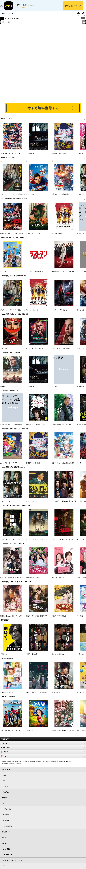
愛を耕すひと (4, 389)
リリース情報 (43, 750)
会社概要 (4, 764)
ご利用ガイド (6, 834)
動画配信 (4, 800)
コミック (15, 20)
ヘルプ (4, 840)
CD (9, 20)
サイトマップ (19, 766)
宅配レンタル (7, 811)
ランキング (43, 754)
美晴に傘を (80, 656)
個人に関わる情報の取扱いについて (50, 764)
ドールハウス (81, 156)
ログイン (83, 17)
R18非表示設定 (8, 828)
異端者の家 (80, 389)
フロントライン (5, 503)
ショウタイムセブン (32, 503)
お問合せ (4, 845)
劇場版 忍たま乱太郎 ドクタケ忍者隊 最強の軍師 (69, 733)
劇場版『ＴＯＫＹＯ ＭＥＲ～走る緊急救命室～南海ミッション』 (21, 236)
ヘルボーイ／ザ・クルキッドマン (62, 312)
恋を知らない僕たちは (7, 695)
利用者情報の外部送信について (8, 766)
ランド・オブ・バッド (33, 236)
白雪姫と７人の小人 (32, 733)
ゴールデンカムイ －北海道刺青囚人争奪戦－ (15, 427)
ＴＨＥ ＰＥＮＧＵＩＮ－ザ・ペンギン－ (65, 542)
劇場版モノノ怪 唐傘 (59, 156)
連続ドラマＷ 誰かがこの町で (36, 427)
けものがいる (30, 156)
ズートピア (3, 274)
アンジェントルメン (58, 236)
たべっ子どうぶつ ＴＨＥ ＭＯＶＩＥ (13, 465)
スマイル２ (3, 350)
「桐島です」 (4, 656)
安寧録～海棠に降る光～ (59, 618)
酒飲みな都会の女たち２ (34, 580)
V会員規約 (9, 764)
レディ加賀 (80, 695)
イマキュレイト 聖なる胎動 (61, 350)
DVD (4, 20)
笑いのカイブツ (57, 695)
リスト (78, 17)
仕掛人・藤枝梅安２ (58, 656)
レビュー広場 (6, 851)
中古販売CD (23, 20)
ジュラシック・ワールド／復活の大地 (12, 196)
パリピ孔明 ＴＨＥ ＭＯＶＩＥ (11, 156)
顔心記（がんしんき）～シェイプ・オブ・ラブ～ (16, 618)
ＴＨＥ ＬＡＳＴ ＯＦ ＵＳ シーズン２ (14, 542)
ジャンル (43, 746)
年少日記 (54, 389)
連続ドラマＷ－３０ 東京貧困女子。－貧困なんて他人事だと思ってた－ (49, 695)
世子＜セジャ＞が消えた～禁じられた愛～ (13, 580)
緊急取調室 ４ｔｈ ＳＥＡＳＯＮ (63, 274)
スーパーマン (30, 196)
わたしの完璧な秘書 (58, 580)
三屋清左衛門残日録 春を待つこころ (64, 427)
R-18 (43, 758)
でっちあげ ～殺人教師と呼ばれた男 (64, 503)
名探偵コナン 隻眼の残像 (60, 196)
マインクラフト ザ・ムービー (10, 733)
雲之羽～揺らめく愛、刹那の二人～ (37, 618)
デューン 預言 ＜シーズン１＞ (36, 542)
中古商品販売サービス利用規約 (35, 764)
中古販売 (6, 823)
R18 (83, 20)
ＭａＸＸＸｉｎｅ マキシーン (36, 350)
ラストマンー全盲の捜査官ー (35, 274)
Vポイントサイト (7, 857)
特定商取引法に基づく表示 (65, 764)
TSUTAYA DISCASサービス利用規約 (19, 764)
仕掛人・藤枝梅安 (31, 656)
